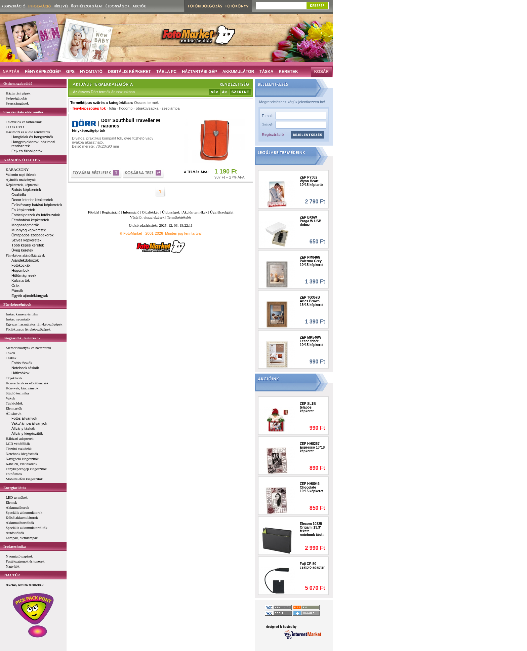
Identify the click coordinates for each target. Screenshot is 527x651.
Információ (131, 212)
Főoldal (93, 212)
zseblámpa (170, 108)
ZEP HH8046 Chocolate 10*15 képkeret (311, 487)
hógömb (126, 108)
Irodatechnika (14, 546)
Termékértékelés (179, 217)
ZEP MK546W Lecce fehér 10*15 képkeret (311, 341)
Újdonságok (171, 212)
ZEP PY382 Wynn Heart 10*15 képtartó (311, 181)
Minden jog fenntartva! (183, 233)
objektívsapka (147, 108)
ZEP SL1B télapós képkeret (308, 407)
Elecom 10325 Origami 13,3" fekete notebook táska (312, 529)
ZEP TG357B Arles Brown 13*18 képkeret (311, 301)
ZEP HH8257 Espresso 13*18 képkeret (312, 447)
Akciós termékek (194, 212)
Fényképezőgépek (17, 304)
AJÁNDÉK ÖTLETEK (21, 160)
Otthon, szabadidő (17, 83)
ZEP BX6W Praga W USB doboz (310, 221)
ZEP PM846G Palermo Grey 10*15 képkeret (311, 261)
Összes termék (146, 103)
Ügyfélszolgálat (222, 212)
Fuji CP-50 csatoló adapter (312, 565)
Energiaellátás (14, 488)
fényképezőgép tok (89, 108)
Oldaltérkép (150, 212)
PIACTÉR (11, 575)
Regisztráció (273, 134)
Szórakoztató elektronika (23, 112)
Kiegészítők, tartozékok (22, 338)
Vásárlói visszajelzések (147, 217)
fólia (112, 108)
